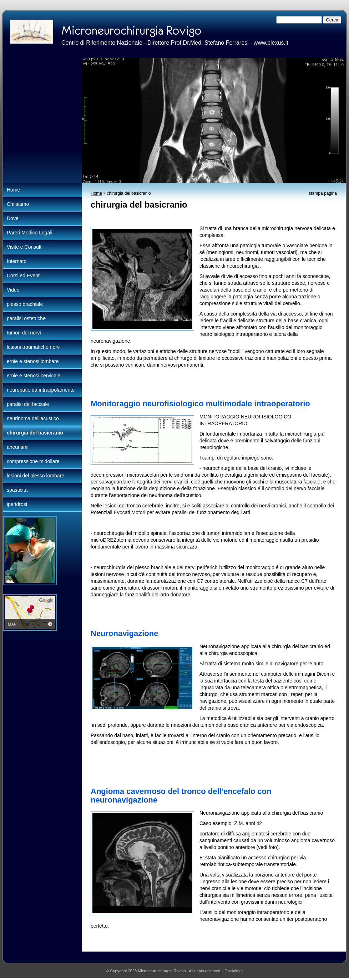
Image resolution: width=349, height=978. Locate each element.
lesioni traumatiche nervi (34, 347)
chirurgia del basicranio (35, 433)
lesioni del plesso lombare (35, 475)
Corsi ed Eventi (24, 275)
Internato (16, 261)
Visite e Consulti (24, 247)
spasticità (17, 490)
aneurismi (18, 447)
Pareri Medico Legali (29, 232)
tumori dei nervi (24, 333)
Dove (13, 218)
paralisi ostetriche (26, 318)
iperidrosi (17, 504)
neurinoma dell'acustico (33, 418)
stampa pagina (323, 193)
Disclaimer (233, 971)
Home (96, 193)
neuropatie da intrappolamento (41, 390)
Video (13, 290)
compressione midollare (33, 461)
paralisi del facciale (28, 404)
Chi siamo (18, 204)
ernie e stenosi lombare (33, 361)
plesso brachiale (25, 304)
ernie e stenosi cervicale (33, 375)
